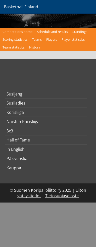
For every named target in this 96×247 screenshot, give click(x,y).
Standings (79, 31)
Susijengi (15, 94)
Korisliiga (15, 112)
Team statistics (14, 47)
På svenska (17, 158)
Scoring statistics (15, 39)
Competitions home (17, 31)
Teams (37, 39)
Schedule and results (52, 31)
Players (51, 39)
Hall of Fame (18, 140)
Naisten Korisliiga (23, 121)
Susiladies (16, 103)
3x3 (10, 131)
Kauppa (14, 168)
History (34, 47)
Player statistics (73, 39)
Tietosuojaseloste (62, 196)
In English (16, 149)
